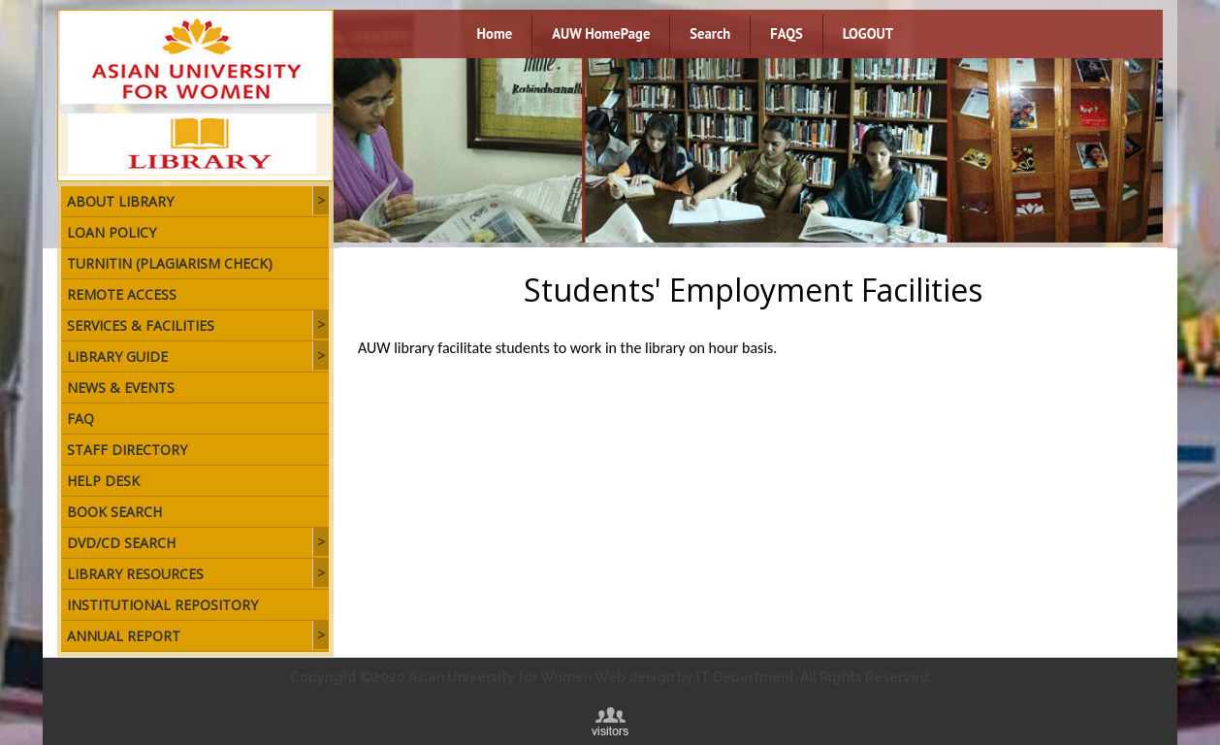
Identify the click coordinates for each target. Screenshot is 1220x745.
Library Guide (117, 356)
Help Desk (103, 480)
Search (710, 33)
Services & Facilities (140, 325)
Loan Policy (111, 232)
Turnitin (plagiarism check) (170, 263)
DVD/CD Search (121, 543)
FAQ (80, 418)
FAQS (786, 33)
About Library (120, 201)
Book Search (114, 511)
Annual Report (123, 636)
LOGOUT (868, 33)
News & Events (121, 387)
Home (495, 33)
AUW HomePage (601, 33)
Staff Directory (127, 449)
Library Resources (135, 574)
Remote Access (122, 294)
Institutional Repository (162, 605)
